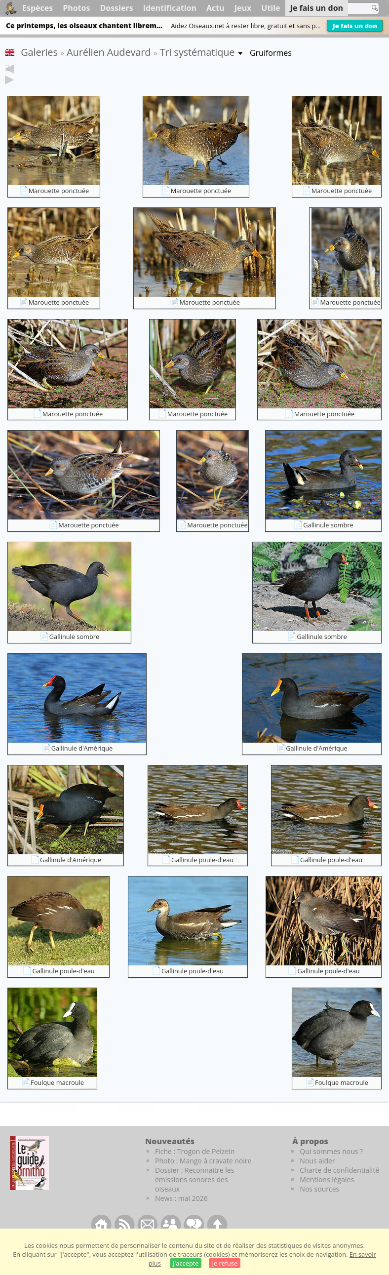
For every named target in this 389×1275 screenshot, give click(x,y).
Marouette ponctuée (59, 205)
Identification (169, 7)
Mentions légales (327, 1194)
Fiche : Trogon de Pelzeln (194, 1166)
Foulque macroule (57, 1097)
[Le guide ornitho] (29, 1178)
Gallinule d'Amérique (82, 763)
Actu (215, 7)
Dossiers (116, 7)
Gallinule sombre (328, 540)
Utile (270, 7)
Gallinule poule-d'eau (202, 875)
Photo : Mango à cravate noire (203, 1176)
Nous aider (317, 1176)
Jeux (243, 7)
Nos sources (319, 1204)
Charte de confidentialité (339, 1185)
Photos (76, 7)
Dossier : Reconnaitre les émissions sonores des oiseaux (194, 1195)
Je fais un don (355, 25)
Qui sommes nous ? (331, 1166)
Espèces (37, 7)
